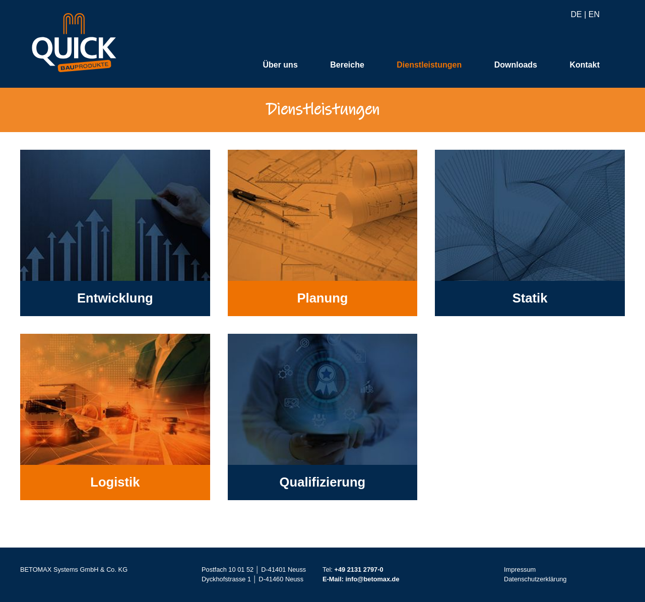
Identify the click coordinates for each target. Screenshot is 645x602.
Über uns (280, 65)
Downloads (515, 65)
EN (594, 15)
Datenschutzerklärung (535, 579)
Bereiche (347, 65)
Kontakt (584, 65)
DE (576, 15)
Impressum (520, 570)
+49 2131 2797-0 (358, 569)
